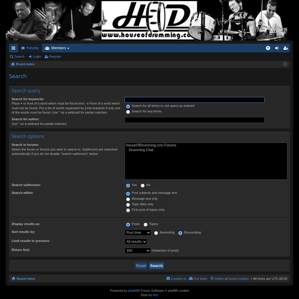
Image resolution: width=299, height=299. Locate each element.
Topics (151, 224)
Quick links (14, 49)
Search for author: (25, 119)
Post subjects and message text (151, 192)
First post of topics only (145, 209)
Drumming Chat (206, 150)
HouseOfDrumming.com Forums (206, 145)
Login (37, 56)
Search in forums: (25, 144)
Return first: (21, 250)
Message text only (142, 198)
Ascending (164, 232)
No (145, 185)
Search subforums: (26, 185)
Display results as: (26, 224)
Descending (189, 232)
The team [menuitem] (200, 278)
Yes (131, 185)
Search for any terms (143, 111)
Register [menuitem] (287, 49)
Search (19, 56)
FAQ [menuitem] (269, 49)
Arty (156, 295)
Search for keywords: (28, 99)
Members (58, 48)
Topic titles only (139, 204)
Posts (133, 224)
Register (55, 56)
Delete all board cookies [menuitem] (231, 278)
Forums (33, 48)
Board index (26, 278)
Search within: (23, 192)
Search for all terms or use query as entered (160, 105)
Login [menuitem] (278, 49)
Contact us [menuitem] (178, 278)
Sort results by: (23, 231)
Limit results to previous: (31, 241)
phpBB (133, 290)
